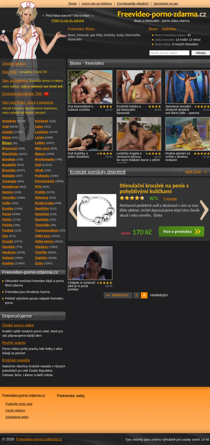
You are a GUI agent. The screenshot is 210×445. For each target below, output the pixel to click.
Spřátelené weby (17, 417)
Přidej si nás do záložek (67, 20)
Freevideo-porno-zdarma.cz (39, 439)
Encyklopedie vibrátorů (133, 3)
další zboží (193, 171)
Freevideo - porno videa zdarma (162, 13)
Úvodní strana (13, 63)
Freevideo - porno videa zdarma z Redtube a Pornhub (24, 33)
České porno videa (18, 325)
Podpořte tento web (18, 404)
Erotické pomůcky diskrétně (98, 171)
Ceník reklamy (15, 410)
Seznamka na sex (166, 3)
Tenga (72, 3)
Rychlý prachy (14, 343)
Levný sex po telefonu (97, 3)
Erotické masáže (16, 360)
